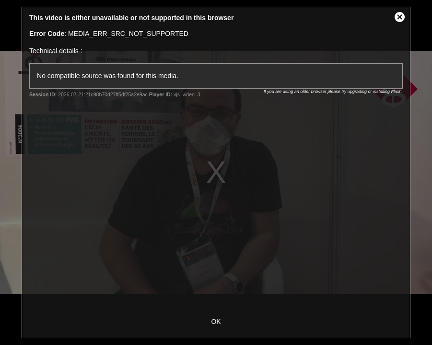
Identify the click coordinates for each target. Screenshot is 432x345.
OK (216, 321)
